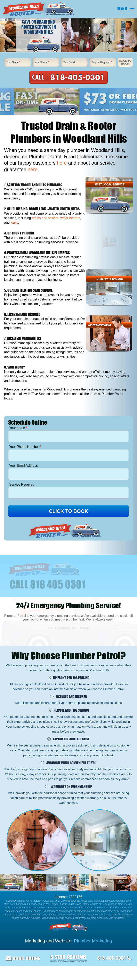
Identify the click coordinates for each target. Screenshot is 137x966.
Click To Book (125, 62)
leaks (14, 222)
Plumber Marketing (93, 940)
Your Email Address (23, 465)
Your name (18, 428)
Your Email (69, 62)
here (62, 163)
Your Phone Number (25, 446)
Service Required (101, 62)
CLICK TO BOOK (68, 511)
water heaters (70, 218)
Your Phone (42, 62)
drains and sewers (45, 218)
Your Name (13, 62)
